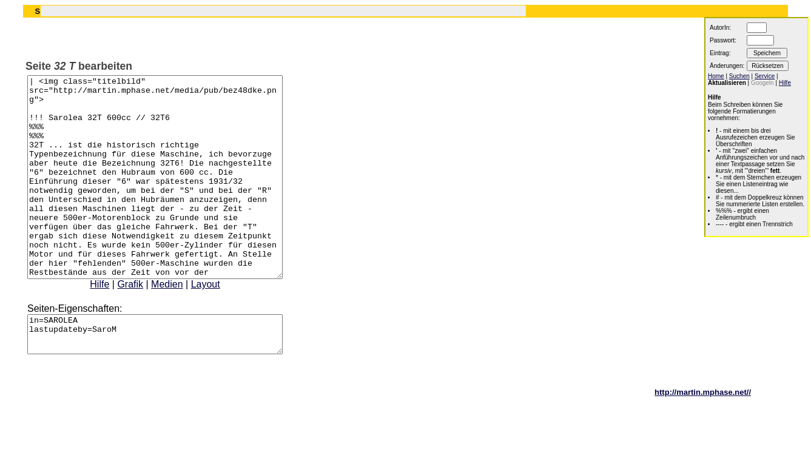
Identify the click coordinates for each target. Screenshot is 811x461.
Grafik (145, 324)
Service (765, 76)
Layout (220, 324)
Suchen (739, 76)
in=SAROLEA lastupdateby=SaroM (170, 378)
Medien (182, 324)
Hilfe (114, 324)
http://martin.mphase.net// (703, 439)
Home (716, 76)
